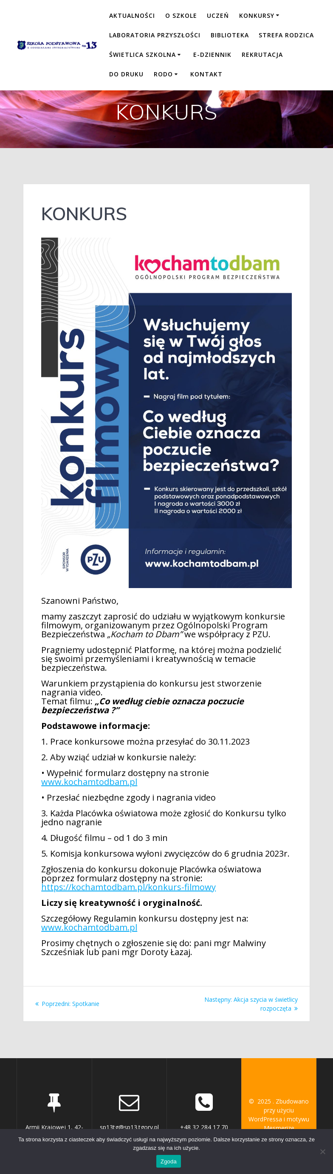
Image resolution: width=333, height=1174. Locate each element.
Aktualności (132, 15)
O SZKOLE (181, 15)
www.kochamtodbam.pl (89, 781)
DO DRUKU (126, 74)
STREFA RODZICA (286, 35)
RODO (163, 74)
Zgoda (169, 1161)
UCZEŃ (218, 15)
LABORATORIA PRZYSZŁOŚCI (154, 35)
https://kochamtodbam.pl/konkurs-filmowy (128, 887)
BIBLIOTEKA (230, 35)
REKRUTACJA (262, 54)
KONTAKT (206, 74)
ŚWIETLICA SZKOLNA (142, 54)
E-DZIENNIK (212, 54)
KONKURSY (256, 15)
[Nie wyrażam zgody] (322, 1151)
